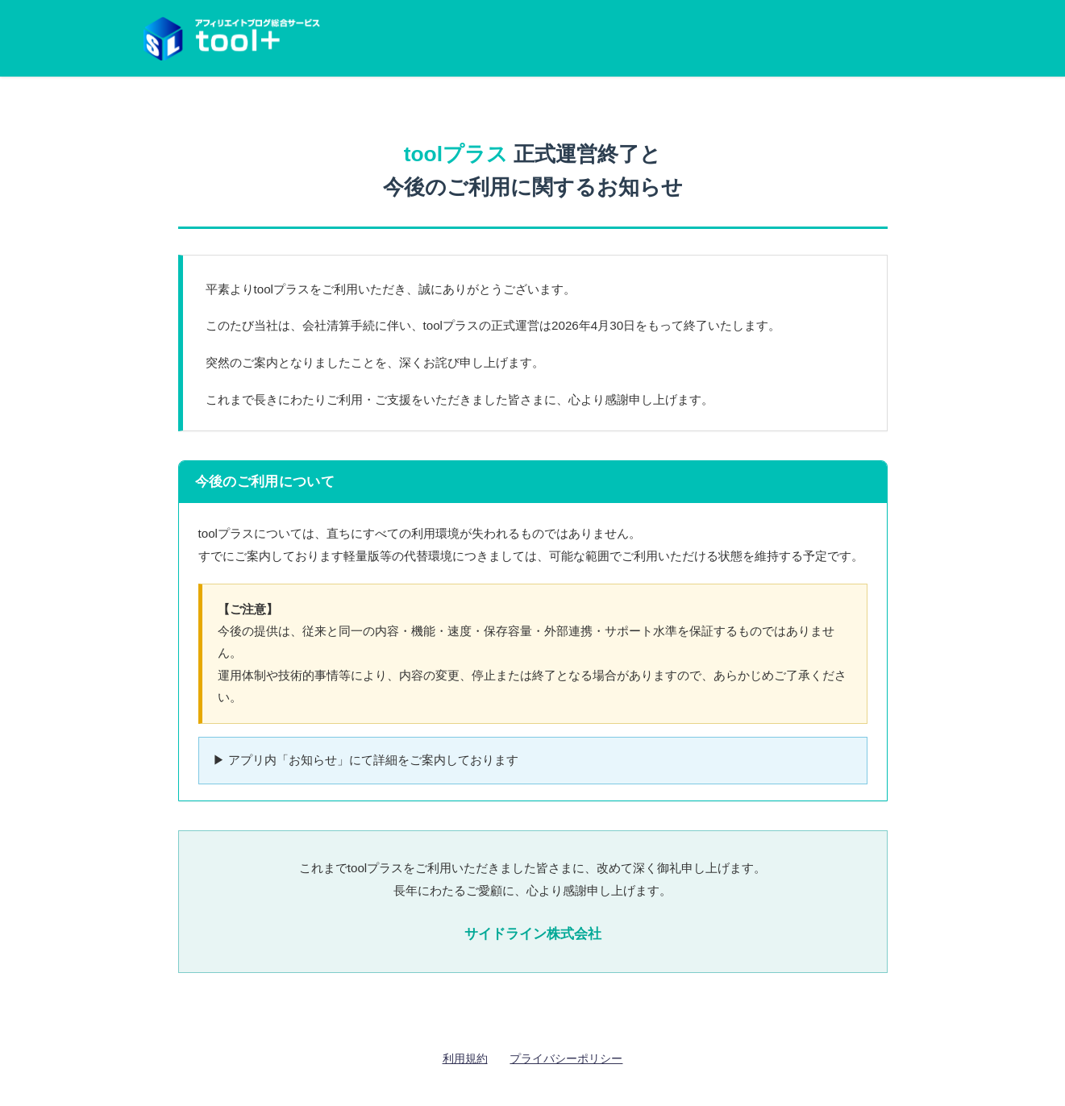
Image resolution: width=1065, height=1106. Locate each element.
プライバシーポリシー (566, 1058)
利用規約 (465, 1058)
